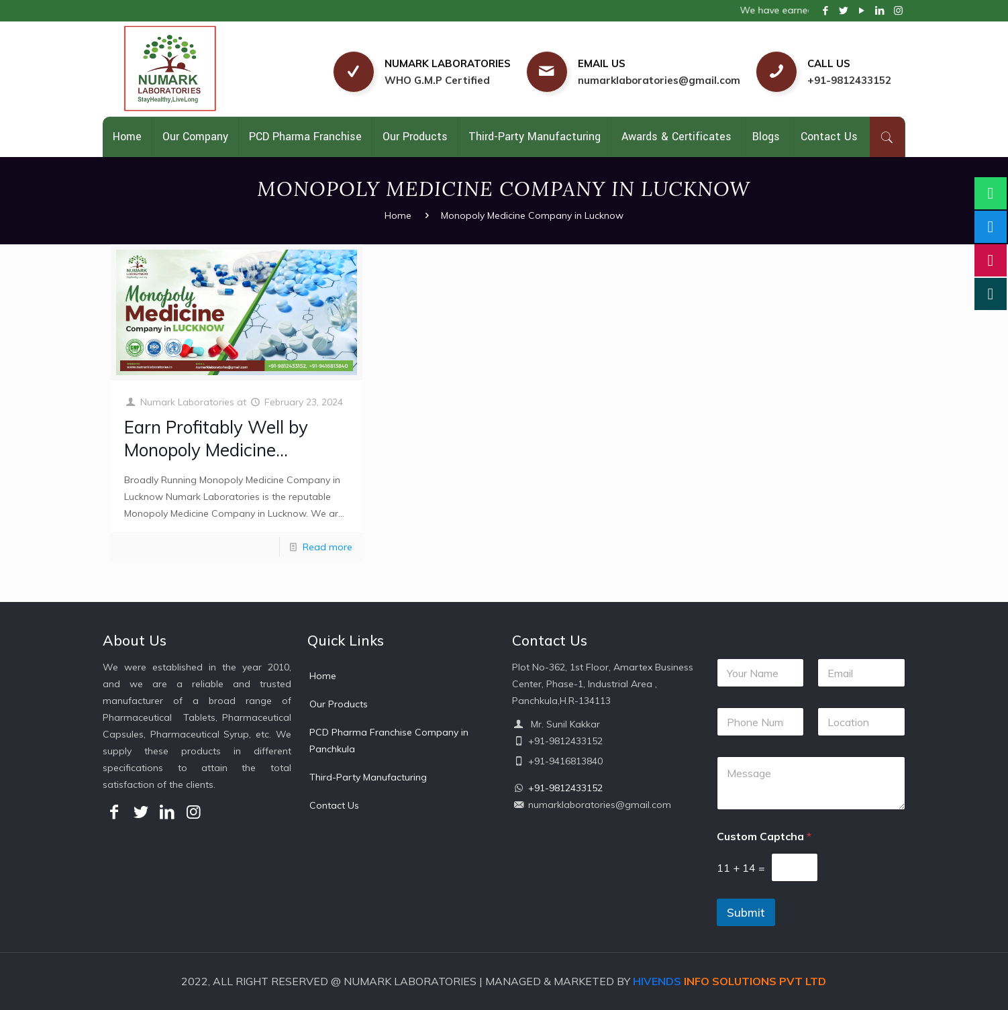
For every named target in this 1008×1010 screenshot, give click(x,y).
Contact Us (334, 805)
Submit (746, 912)
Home (398, 215)
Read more (327, 547)
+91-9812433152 (849, 80)
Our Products (338, 704)
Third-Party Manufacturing (368, 777)
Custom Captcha (764, 836)
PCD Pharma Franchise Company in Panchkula (388, 740)
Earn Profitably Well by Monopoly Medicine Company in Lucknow (216, 450)
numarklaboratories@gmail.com (659, 80)
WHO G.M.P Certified (437, 80)
